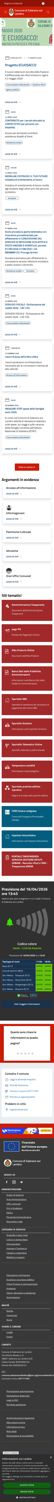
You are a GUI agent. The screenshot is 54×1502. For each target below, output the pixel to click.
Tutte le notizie (26, 467)
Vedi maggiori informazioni (27, 1004)
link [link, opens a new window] (13, 1479)
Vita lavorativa (13, 1244)
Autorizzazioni (13, 1297)
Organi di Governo (15, 1195)
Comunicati (16, 57)
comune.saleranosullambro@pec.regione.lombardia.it (28, 1375)
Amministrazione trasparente (20, 1418)
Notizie (11, 167)
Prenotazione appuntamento (20, 1391)
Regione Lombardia (13, 3)
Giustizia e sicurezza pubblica (20, 1279)
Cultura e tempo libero (17, 1239)
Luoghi (9, 1332)
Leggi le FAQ (12, 1400)
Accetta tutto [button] (27, 1485)
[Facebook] (7, 1182)
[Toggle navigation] (5, 12)
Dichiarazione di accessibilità (20, 1435)
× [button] (51, 1457)
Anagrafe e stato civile (17, 1235)
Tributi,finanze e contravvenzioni (22, 1284)
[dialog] (27, 1478)
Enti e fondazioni (14, 1208)
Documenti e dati (14, 1221)
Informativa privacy (15, 1427)
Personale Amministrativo (18, 1217)
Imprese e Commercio (16, 1248)
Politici (9, 1212)
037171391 (24, 1378)
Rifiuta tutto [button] (27, 1491)
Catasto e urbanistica (16, 1253)
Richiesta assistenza (16, 1404)
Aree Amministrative (16, 1199)
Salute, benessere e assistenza (21, 1293)
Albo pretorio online (15, 1422)
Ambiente (11, 1288)
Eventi (9, 1336)
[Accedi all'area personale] (43, 3)
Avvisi (10, 112)
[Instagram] (14, 1182)
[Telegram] (21, 1182)
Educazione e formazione (18, 1275)
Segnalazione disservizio (18, 1395)
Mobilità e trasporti (15, 1257)
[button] (27, 1497)
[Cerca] (48, 12)
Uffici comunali (13, 1203)
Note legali (11, 1431)
